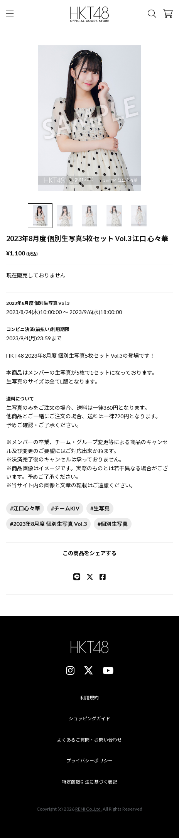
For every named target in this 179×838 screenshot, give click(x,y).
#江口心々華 (25, 508)
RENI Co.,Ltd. (88, 809)
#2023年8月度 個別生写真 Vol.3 (48, 523)
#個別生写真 (113, 523)
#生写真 (100, 508)
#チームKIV (65, 508)
